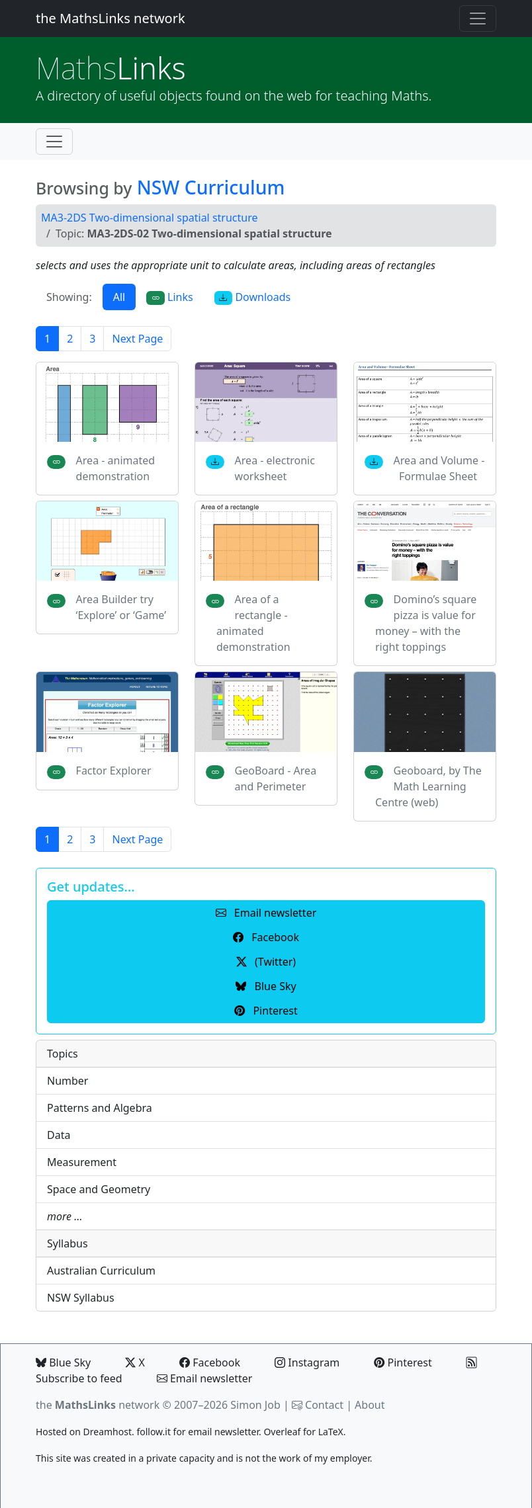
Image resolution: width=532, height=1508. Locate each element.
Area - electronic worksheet (275, 468)
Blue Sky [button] (266, 986)
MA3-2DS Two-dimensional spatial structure (149, 217)
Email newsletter (205, 1378)
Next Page (137, 338)
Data (58, 1135)
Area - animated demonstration (115, 468)
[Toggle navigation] (477, 18)
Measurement (81, 1162)
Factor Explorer (114, 770)
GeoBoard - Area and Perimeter (276, 778)
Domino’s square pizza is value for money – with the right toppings (425, 623)
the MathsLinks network (110, 18)
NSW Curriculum (211, 187)
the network (97, 1405)
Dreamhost (107, 1431)
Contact (324, 1405)
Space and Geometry (98, 1189)
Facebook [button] (266, 937)
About (369, 1405)
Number (67, 1080)
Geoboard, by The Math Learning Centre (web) (428, 786)
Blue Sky (63, 1362)
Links (111, 68)
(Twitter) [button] (266, 961)
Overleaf (281, 1431)
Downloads (252, 297)
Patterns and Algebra (99, 1108)
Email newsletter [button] (266, 912)
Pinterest (402, 1362)
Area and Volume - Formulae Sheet (439, 468)
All (119, 297)
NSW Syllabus (80, 1297)
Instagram (307, 1362)
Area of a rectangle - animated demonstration (253, 623)
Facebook (209, 1362)
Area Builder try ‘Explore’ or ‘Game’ (121, 607)
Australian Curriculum (101, 1270)
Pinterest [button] (265, 1010)
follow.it (153, 1431)
